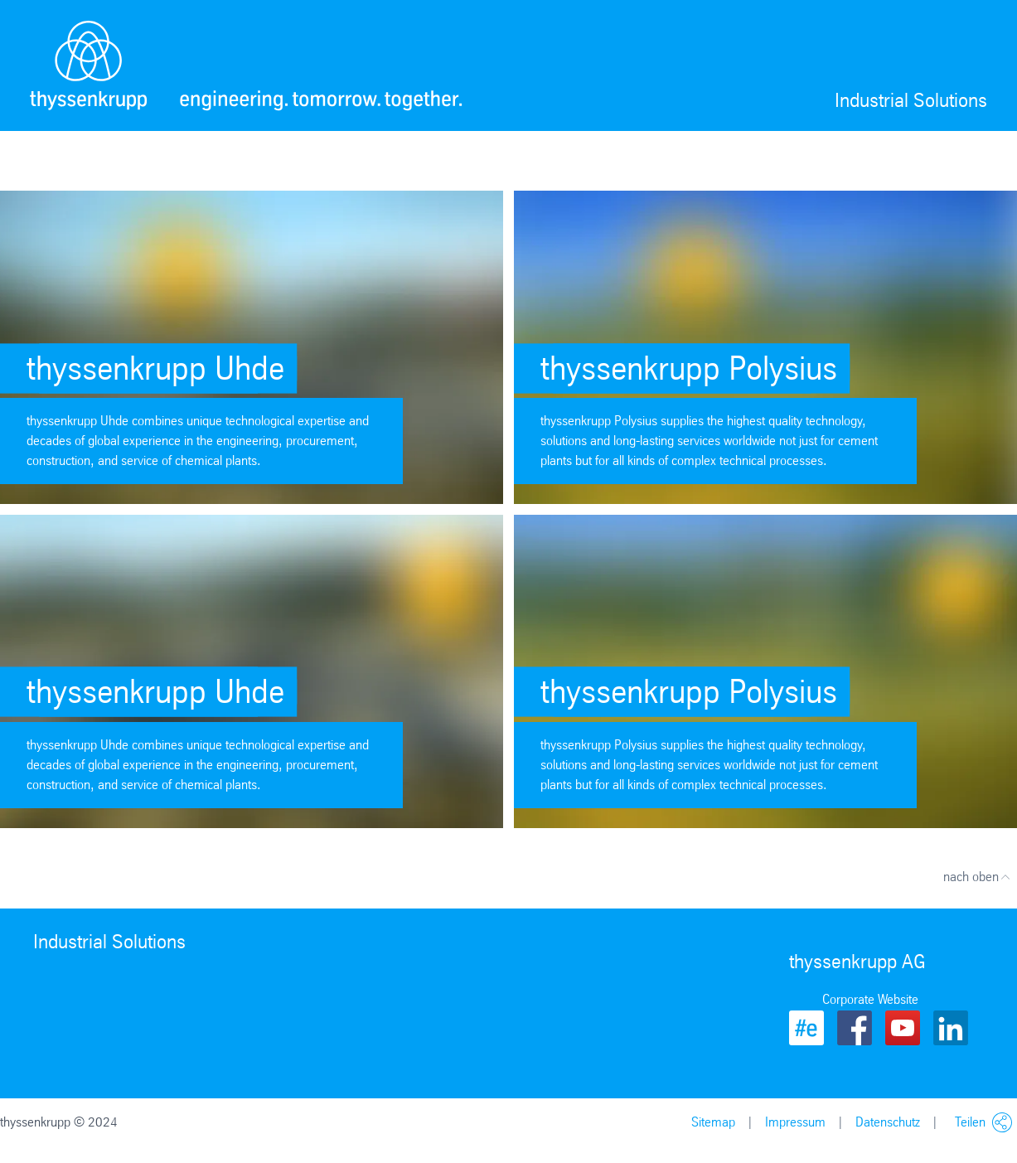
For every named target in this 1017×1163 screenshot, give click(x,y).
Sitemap (713, 1122)
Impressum (795, 1122)
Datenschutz (887, 1122)
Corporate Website (870, 999)
